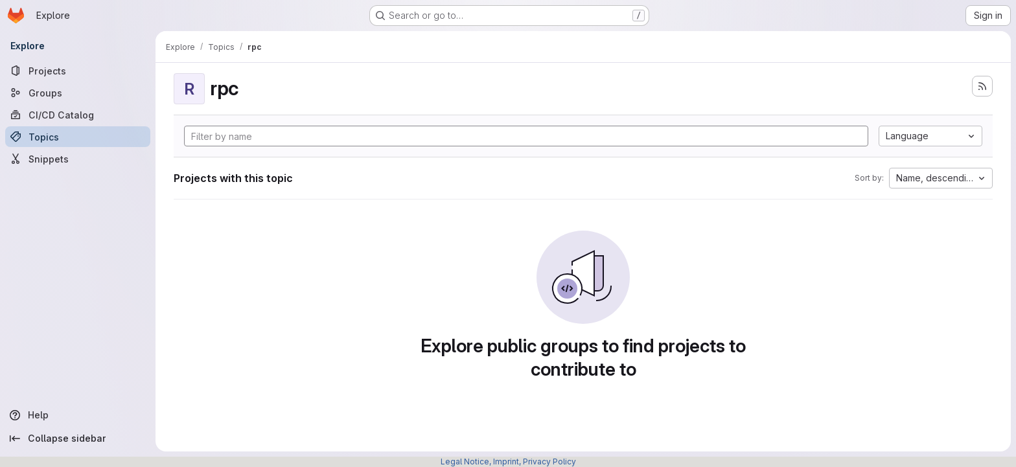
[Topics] (77, 136)
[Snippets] (77, 158)
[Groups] (77, 92)
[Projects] (77, 70)
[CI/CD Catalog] (77, 114)
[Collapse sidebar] (77, 438)
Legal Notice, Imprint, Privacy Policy (508, 461)
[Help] (77, 415)
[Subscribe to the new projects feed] (982, 86)
